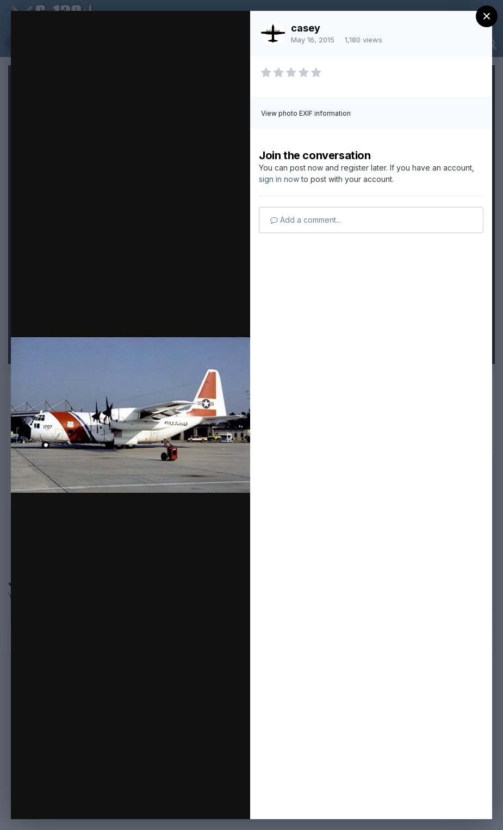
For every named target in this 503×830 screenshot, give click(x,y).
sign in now (279, 179)
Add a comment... (305, 219)
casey (305, 28)
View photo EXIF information (306, 113)
